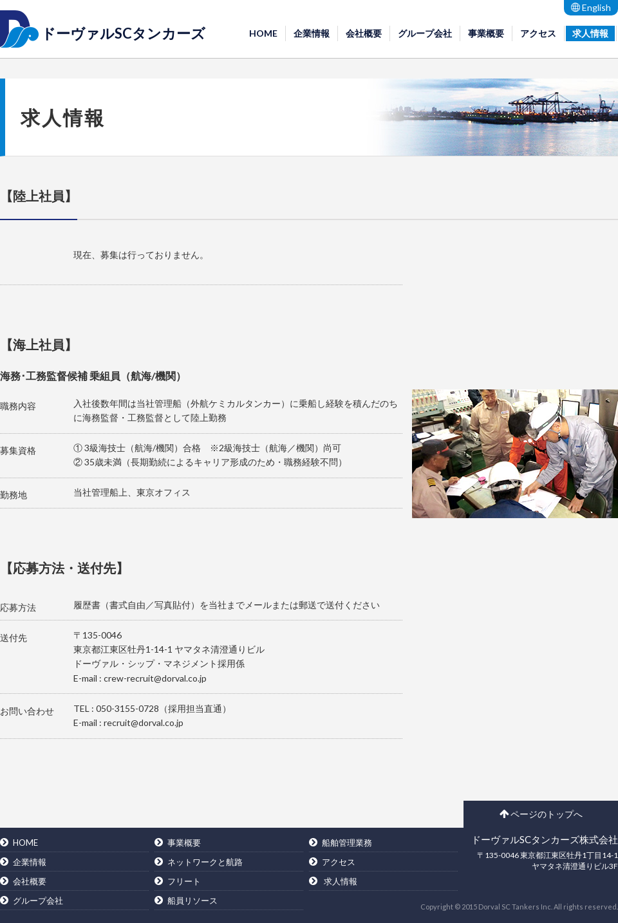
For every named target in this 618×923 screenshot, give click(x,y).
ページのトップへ (541, 813)
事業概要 (486, 33)
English (591, 7)
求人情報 (590, 33)
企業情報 (312, 33)
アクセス (538, 33)
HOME (263, 33)
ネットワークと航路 (205, 862)
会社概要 (364, 33)
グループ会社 (425, 33)
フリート (184, 881)
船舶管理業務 (347, 842)
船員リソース (192, 900)
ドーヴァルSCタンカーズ (123, 33)
